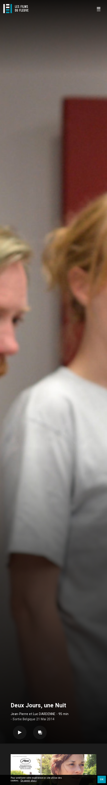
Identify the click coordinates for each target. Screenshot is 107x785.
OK (101, 779)
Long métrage (39, 769)
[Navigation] (98, 8)
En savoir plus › (29, 781)
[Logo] (16, 8)
